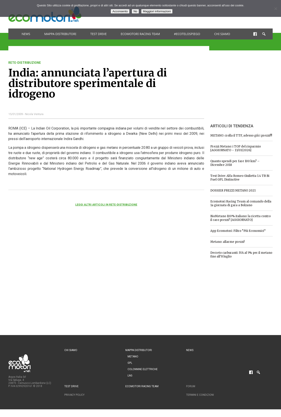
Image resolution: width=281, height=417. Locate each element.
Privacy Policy (74, 394)
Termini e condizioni (200, 394)
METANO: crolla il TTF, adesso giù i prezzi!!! (241, 135)
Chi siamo (222, 34)
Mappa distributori (60, 34)
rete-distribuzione (24, 62)
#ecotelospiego (187, 34)
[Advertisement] (243, 88)
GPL (130, 362)
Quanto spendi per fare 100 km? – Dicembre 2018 (234, 163)
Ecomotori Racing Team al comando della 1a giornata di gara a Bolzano (240, 203)
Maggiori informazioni (157, 11)
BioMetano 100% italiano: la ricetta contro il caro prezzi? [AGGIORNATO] (240, 218)
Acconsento (120, 11)
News (26, 34)
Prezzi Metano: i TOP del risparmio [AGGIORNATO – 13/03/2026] (235, 148)
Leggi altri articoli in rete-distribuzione (106, 204)
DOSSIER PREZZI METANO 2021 (233, 190)
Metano (133, 356)
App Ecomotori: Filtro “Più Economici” (238, 231)
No (135, 11)
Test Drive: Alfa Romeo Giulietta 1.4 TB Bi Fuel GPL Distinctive (239, 177)
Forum (190, 386)
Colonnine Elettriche (143, 369)
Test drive (98, 34)
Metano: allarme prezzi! (227, 242)
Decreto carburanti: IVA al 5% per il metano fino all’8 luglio (241, 254)
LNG (130, 375)
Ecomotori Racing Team (140, 34)
